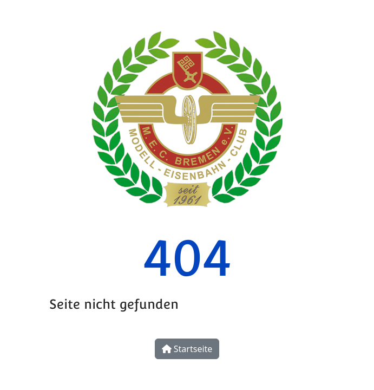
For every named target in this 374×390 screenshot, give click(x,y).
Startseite (187, 349)
